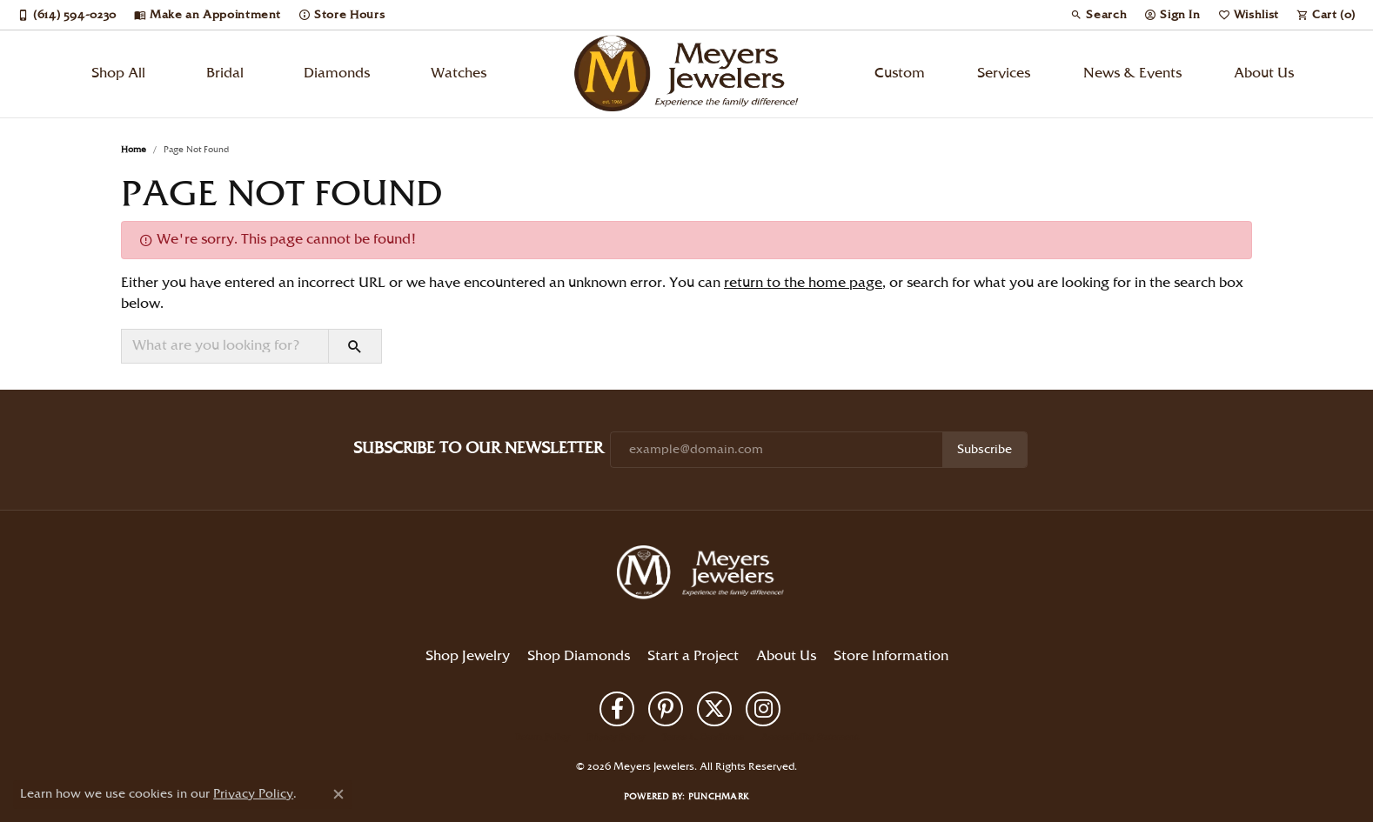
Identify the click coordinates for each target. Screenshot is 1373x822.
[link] (67, 15)
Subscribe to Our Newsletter (478, 448)
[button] (1098, 15)
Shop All (118, 73)
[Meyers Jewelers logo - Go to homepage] (686, 73)
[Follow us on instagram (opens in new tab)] (763, 709)
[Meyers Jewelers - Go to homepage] (704, 575)
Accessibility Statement (809, 737)
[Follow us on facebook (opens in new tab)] (616, 709)
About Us (1264, 73)
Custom (899, 73)
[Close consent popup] (338, 794)
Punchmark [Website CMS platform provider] (718, 796)
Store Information (891, 656)
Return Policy (543, 737)
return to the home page (803, 283)
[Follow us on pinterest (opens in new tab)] (665, 709)
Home (133, 149)
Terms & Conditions (703, 737)
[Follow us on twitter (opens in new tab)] (714, 709)
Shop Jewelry (467, 656)
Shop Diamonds (578, 656)
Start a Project (693, 656)
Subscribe (984, 449)
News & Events (1132, 73)
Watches (458, 73)
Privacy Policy (616, 737)
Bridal (225, 73)
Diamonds (337, 73)
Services (1003, 73)
